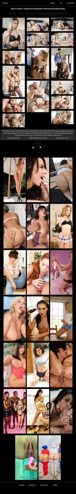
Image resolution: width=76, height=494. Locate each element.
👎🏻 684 (41, 147)
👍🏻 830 (34, 147)
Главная (5, 3)
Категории (70, 3)
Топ (61, 3)
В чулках (38, 143)
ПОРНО (55, 485)
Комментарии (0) (7, 150)
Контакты (32, 485)
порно (53, 3)
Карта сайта (44, 485)
